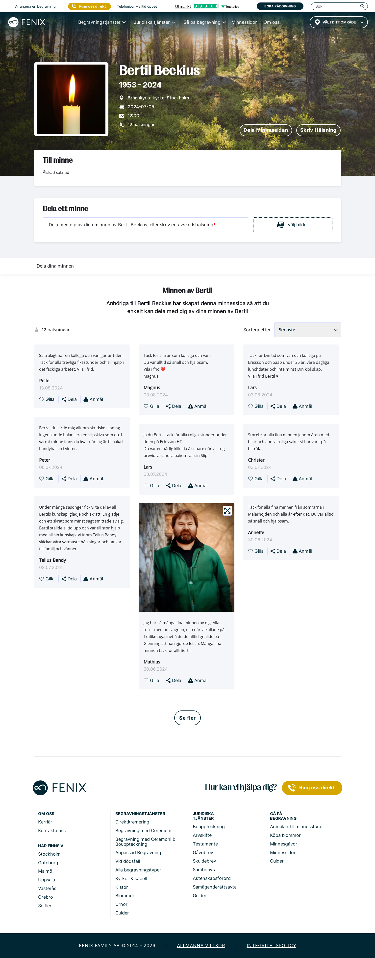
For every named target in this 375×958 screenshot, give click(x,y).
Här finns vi (51, 846)
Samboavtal (205, 869)
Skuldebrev (204, 861)
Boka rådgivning (280, 6)
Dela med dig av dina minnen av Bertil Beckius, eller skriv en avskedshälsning (132, 224)
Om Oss (46, 813)
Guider (122, 912)
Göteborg (48, 862)
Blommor (124, 895)
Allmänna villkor (201, 945)
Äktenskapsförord (212, 878)
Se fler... (46, 905)
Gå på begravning (283, 816)
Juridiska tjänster (203, 816)
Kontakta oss (52, 830)
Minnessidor (283, 852)
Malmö (45, 871)
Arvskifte (202, 835)
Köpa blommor (285, 835)
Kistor (121, 887)
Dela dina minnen (55, 266)
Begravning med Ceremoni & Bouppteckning (145, 842)
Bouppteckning (209, 826)
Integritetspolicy (271, 945)
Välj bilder (292, 225)
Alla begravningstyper (138, 869)
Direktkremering (132, 821)
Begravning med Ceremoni (143, 830)
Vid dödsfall (127, 861)
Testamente (205, 843)
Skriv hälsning (318, 130)
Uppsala (46, 879)
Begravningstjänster (140, 813)
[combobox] (338, 22)
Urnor (121, 904)
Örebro (45, 897)
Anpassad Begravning (138, 852)
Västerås (47, 888)
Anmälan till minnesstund (296, 826)
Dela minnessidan (266, 130)
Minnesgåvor (283, 843)
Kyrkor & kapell (131, 878)
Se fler (187, 718)
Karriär (45, 821)
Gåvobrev (203, 852)
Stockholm (49, 854)
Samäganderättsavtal (215, 887)
